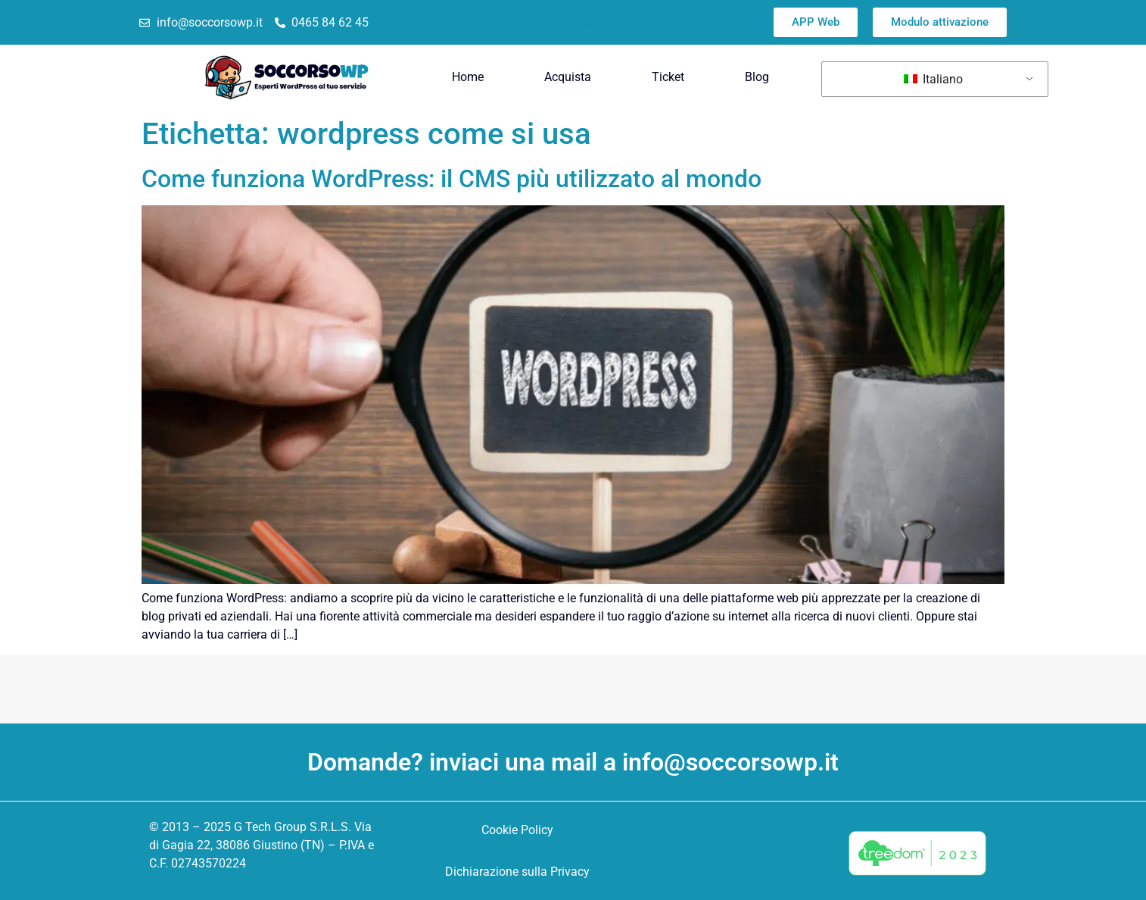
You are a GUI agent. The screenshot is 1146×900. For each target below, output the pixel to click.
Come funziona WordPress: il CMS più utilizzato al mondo (451, 178)
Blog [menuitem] (757, 77)
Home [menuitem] (468, 77)
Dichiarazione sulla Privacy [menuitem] (517, 871)
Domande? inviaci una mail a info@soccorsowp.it (573, 762)
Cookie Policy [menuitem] (517, 830)
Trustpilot (571, 22)
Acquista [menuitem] (567, 77)
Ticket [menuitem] (668, 77)
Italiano (933, 79)
